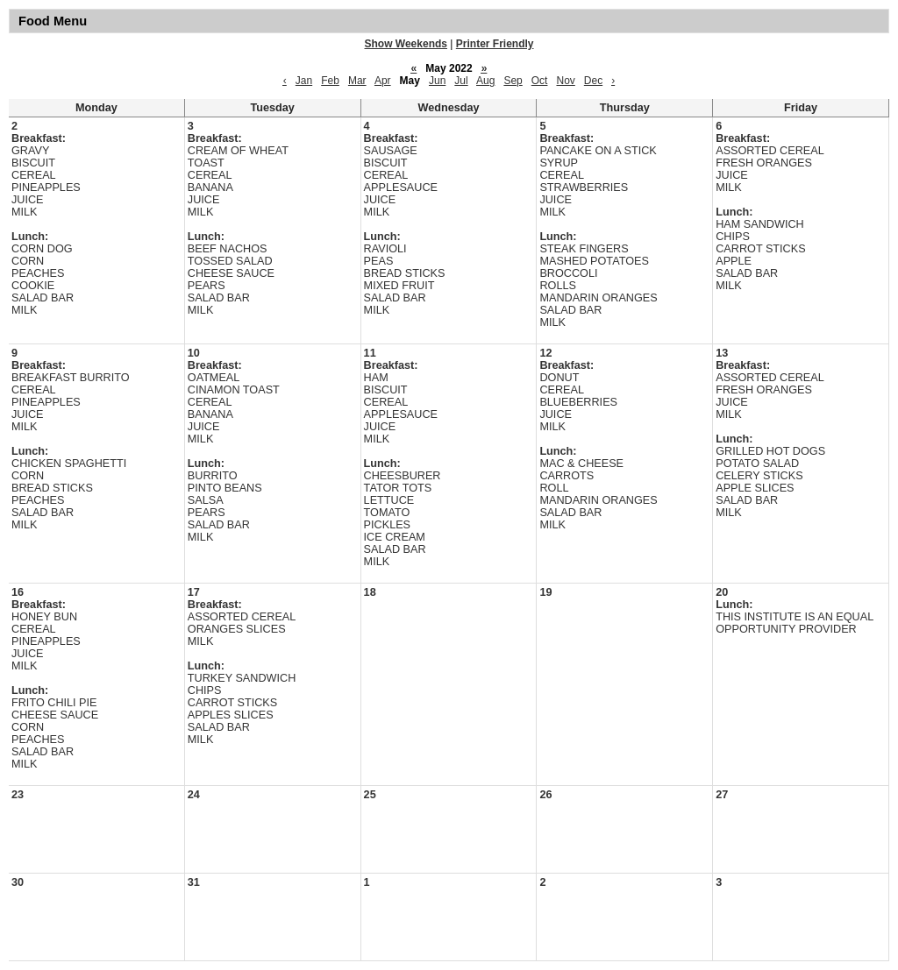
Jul (460, 80)
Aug (485, 80)
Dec (593, 80)
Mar (357, 80)
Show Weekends (406, 44)
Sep (512, 80)
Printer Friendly (495, 44)
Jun (437, 80)
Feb (330, 80)
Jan (304, 80)
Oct (539, 80)
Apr (382, 80)
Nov (565, 80)
